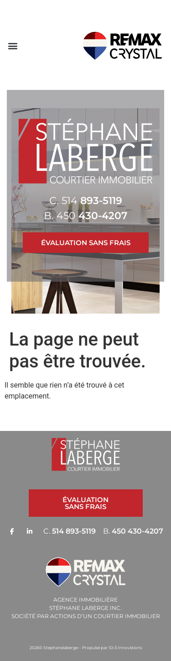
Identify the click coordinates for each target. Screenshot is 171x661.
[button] (12, 45)
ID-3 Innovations (125, 647)
